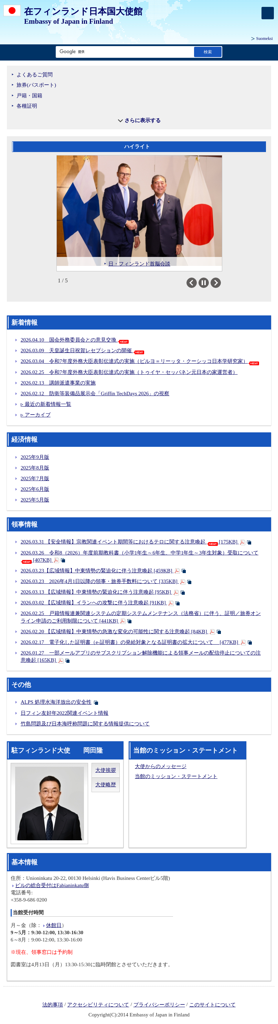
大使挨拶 (105, 770)
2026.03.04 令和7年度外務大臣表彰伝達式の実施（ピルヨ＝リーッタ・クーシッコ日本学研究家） (140, 361)
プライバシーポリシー (159, 1004)
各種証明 (27, 106)
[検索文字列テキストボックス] (123, 52)
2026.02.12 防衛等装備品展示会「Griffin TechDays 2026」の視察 (95, 393)
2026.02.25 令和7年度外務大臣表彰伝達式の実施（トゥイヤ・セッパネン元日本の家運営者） (129, 372)
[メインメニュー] (267, 13)
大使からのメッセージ (160, 766)
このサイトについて (212, 1004)
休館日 (54, 925)
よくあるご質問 (35, 74)
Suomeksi (264, 38)
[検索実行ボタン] (208, 52)
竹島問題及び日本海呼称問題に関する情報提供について (85, 723)
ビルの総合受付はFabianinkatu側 (52, 885)
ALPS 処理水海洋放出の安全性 (56, 702)
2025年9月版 (35, 457)
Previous (196, 283)
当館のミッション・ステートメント (176, 776)
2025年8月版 (35, 468)
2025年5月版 (35, 500)
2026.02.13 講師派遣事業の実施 (58, 383)
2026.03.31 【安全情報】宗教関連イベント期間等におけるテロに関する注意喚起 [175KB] (130, 542)
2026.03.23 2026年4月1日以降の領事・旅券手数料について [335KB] (100, 581)
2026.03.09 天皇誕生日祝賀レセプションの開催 (82, 350)
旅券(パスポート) (36, 85)
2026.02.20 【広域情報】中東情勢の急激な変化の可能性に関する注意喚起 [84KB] (114, 631)
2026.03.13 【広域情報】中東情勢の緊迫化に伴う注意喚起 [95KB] (96, 592)
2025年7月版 (35, 478)
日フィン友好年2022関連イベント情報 (64, 713)
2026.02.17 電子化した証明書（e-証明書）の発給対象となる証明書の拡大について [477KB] (130, 642)
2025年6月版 (35, 489)
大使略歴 (105, 784)
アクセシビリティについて (98, 1004)
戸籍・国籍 (29, 95)
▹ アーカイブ (36, 415)
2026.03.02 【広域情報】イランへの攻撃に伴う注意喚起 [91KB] (94, 602)
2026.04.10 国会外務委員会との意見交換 (75, 340)
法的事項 (52, 1004)
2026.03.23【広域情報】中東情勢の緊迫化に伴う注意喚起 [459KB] (97, 570)
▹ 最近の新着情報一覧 (46, 404)
